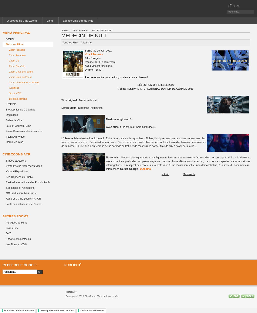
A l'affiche (86, 42)
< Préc (165, 174)
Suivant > (189, 174)
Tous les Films (80, 30)
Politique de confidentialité (19, 310)
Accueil (65, 30)
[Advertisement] (158, 276)
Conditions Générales (93, 310)
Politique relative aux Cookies (57, 310)
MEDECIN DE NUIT (84, 35)
